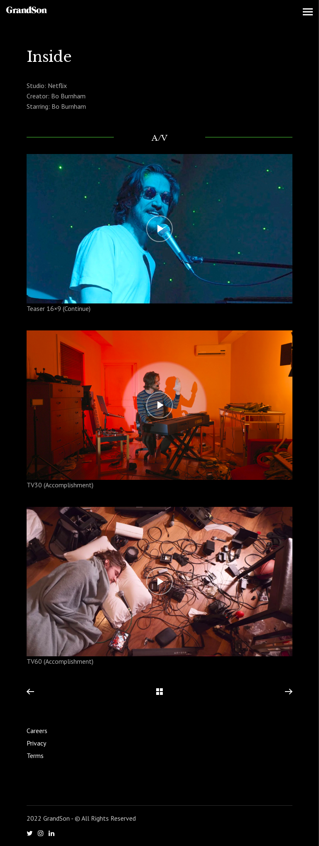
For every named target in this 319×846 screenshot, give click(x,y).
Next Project (288, 692)
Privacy (36, 743)
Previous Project (30, 692)
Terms (35, 755)
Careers (37, 730)
